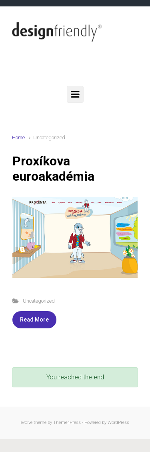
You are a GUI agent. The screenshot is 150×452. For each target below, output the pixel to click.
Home (18, 137)
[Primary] (75, 94)
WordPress (118, 422)
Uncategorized (39, 301)
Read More (34, 319)
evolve (26, 422)
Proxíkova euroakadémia (53, 168)
